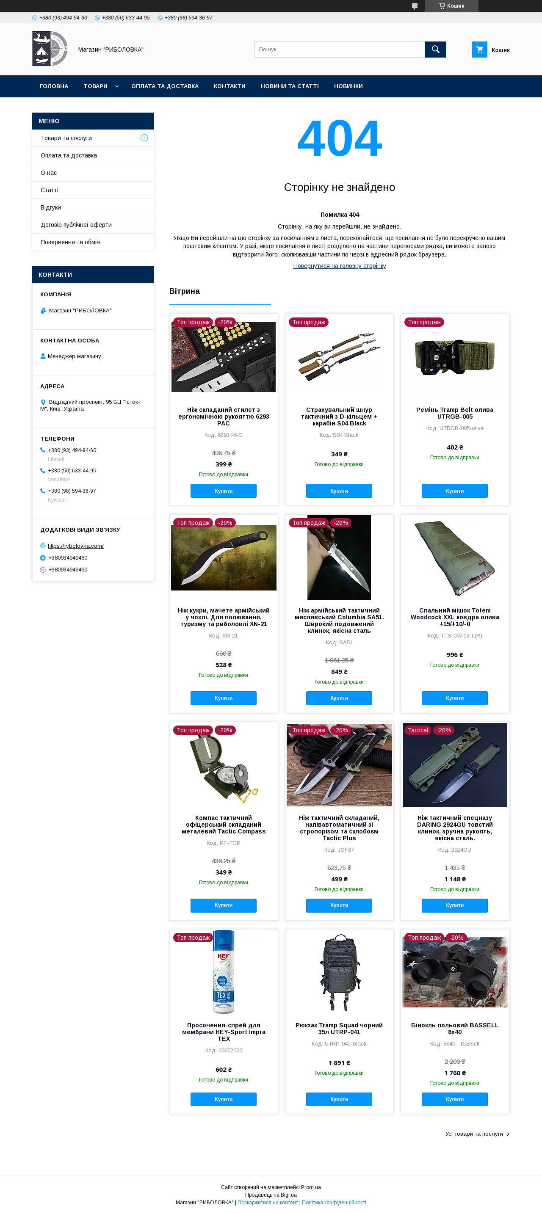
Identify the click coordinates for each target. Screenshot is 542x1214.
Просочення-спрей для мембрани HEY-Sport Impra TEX (223, 1032)
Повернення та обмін (70, 242)
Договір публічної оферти (76, 224)
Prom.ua (311, 1187)
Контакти (230, 86)
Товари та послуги (66, 138)
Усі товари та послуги (474, 1134)
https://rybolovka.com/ (76, 546)
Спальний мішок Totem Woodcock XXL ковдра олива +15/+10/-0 (455, 617)
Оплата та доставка (165, 86)
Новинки (348, 86)
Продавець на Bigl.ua (271, 1195)
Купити (223, 491)
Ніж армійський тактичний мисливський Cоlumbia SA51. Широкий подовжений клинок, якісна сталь (339, 620)
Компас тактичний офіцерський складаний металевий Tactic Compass (224, 824)
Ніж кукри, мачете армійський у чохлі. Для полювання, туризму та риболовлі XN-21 (224, 617)
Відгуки (51, 207)
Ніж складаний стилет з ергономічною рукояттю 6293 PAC (223, 416)
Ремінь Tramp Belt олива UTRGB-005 (454, 413)
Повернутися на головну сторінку (339, 265)
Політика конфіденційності (334, 1203)
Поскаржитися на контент (268, 1203)
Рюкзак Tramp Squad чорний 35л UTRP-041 (339, 1028)
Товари (95, 86)
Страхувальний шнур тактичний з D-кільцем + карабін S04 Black (339, 416)
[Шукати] (435, 49)
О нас (49, 172)
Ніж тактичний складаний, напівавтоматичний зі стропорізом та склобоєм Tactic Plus (339, 828)
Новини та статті (290, 86)
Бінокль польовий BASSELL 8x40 (455, 1028)
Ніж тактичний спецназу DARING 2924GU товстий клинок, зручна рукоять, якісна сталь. (455, 828)
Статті (49, 190)
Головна (54, 86)
